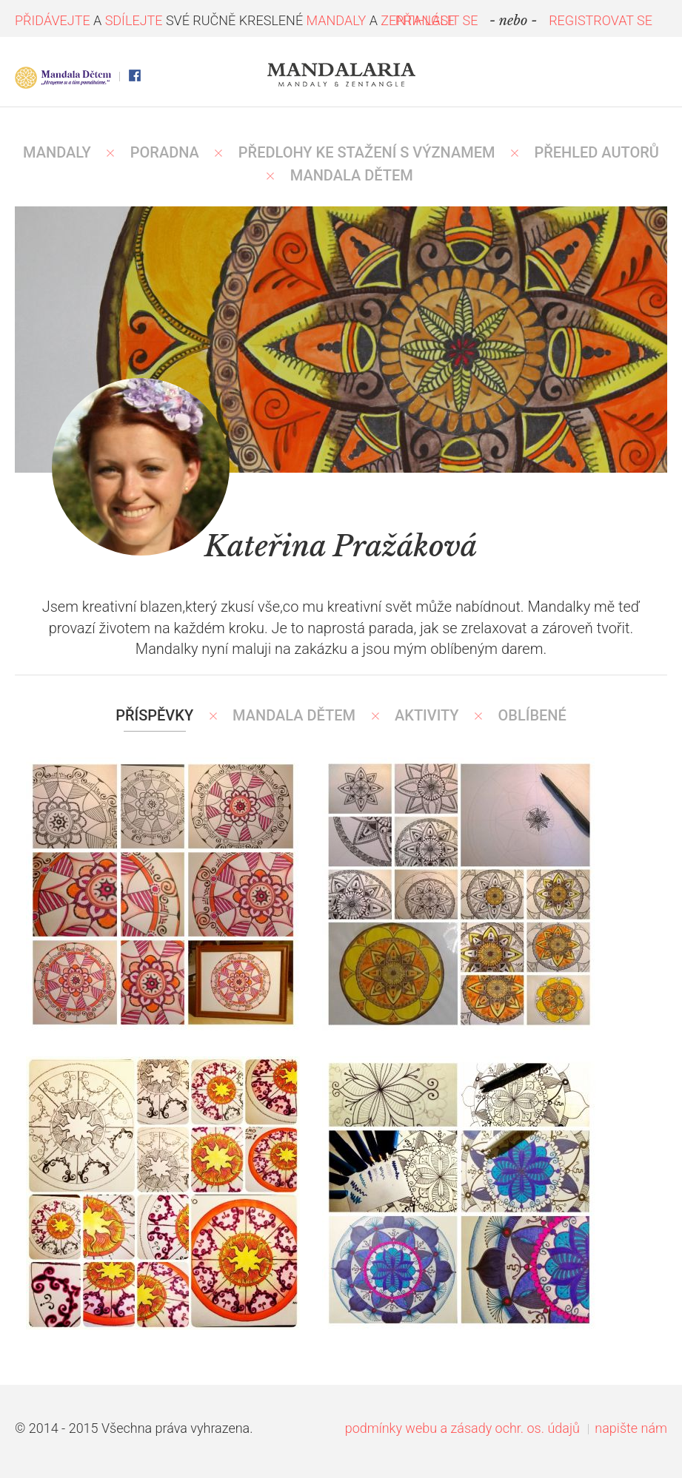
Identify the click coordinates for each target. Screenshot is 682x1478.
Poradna (164, 152)
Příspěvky (154, 715)
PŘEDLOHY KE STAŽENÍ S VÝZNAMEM (366, 152)
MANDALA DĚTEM (351, 175)
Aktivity (427, 715)
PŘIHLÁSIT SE (436, 20)
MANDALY (57, 152)
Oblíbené (532, 715)
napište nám (631, 1428)
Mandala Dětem (294, 715)
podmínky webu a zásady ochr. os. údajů (462, 1428)
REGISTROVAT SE (600, 20)
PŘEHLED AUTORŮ (596, 152)
